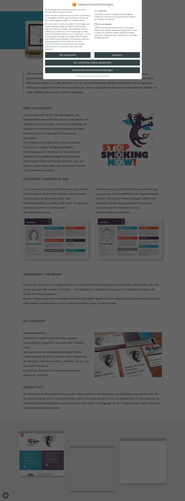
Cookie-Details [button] (80, 76)
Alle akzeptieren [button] (67, 54)
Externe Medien (104, 24)
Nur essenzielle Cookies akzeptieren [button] (92, 62)
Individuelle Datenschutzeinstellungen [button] (92, 70)
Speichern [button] (117, 54)
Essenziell (101, 11)
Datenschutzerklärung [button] (93, 76)
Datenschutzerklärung (54, 44)
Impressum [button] (106, 76)
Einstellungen (63, 46)
